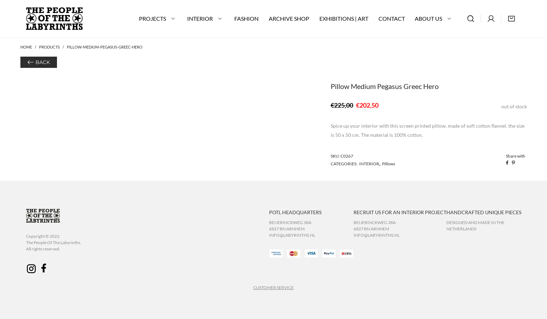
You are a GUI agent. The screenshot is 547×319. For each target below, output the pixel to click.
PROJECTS (152, 18)
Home (26, 47)
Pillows (388, 163)
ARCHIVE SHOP (289, 18)
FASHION (246, 18)
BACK (43, 62)
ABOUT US (428, 18)
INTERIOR (200, 18)
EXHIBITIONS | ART (343, 18)
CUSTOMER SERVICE (273, 287)
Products (49, 47)
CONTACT (392, 18)
